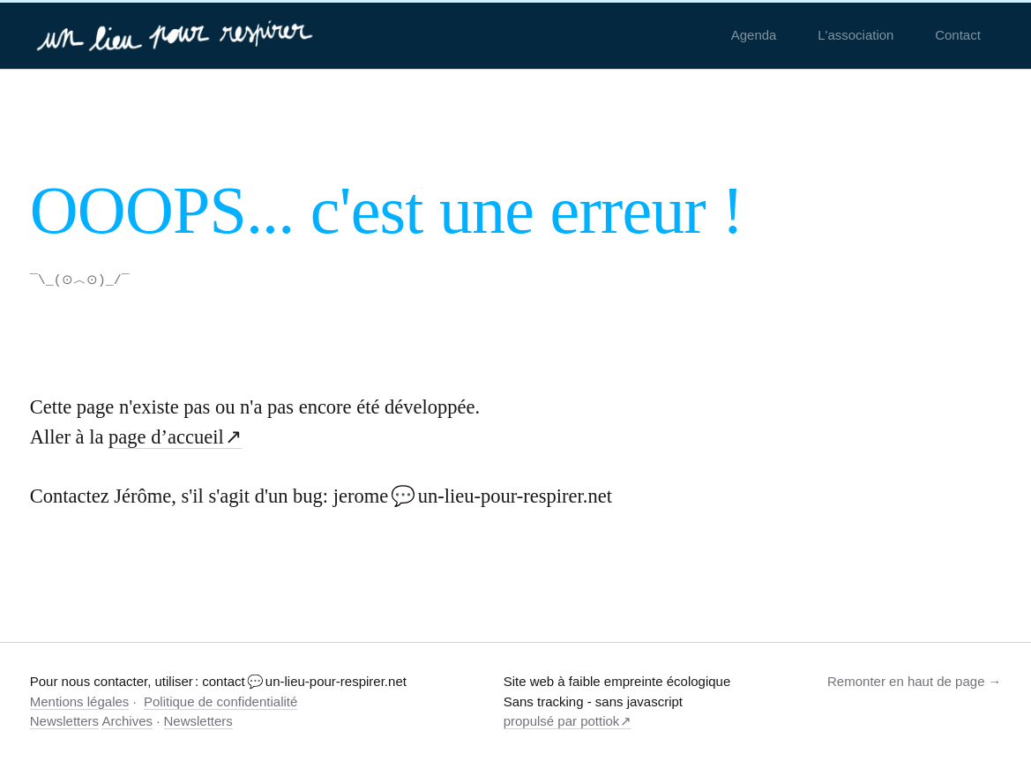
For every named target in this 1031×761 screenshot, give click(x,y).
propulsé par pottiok (562, 720)
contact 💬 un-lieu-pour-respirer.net (304, 680)
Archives (127, 720)
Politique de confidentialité (220, 700)
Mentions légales (80, 700)
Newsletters (64, 720)
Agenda (754, 34)
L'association (855, 34)
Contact (958, 34)
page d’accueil (166, 436)
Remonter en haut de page (905, 680)
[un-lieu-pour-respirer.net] (177, 35)
